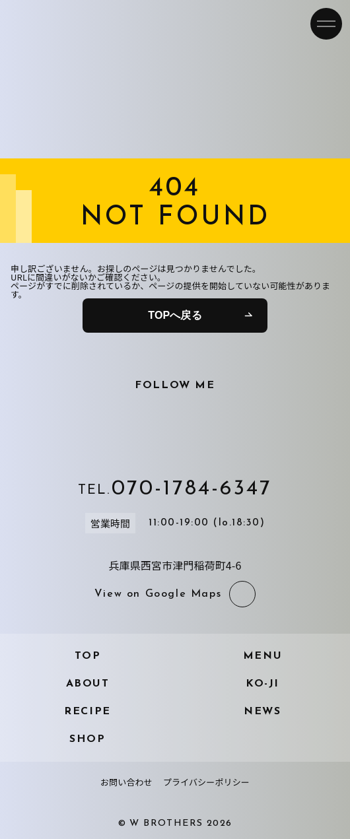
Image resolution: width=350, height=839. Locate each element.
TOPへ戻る (174, 315)
